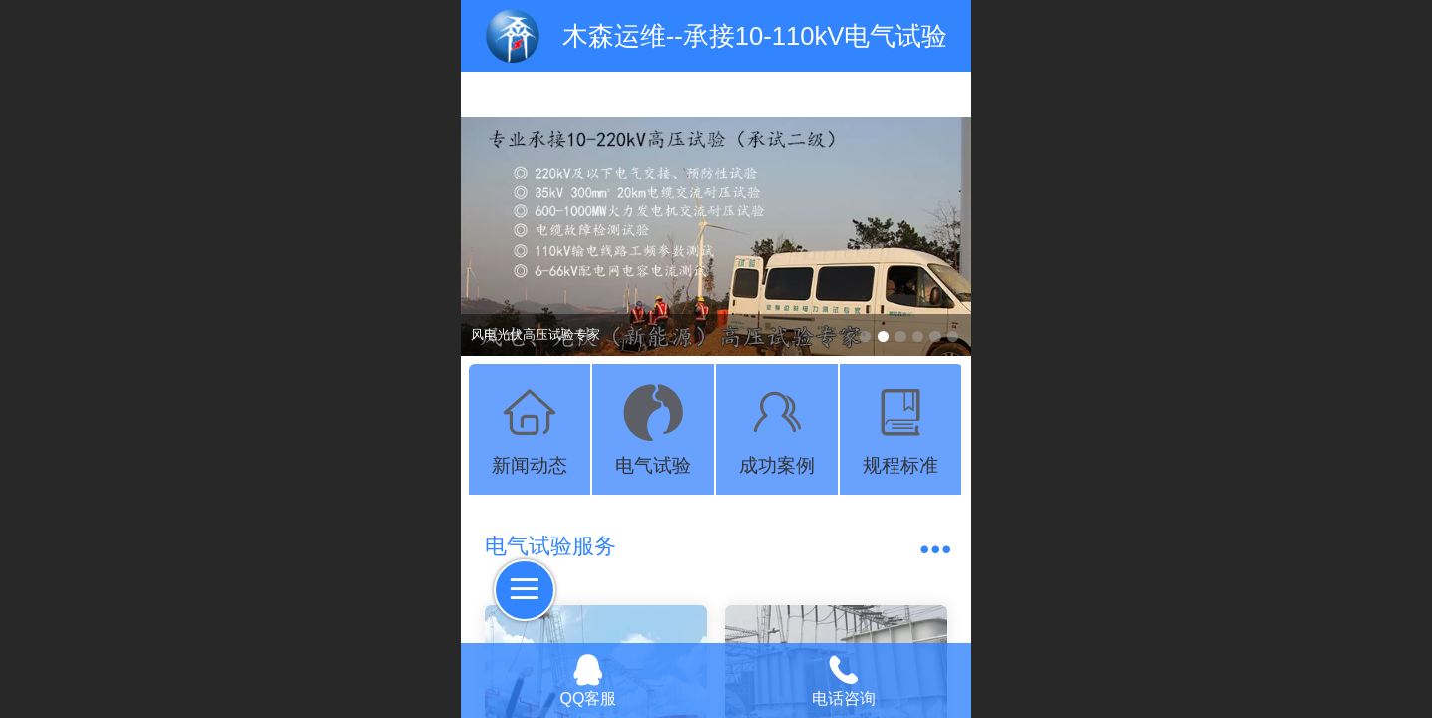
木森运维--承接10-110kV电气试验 (755, 36)
